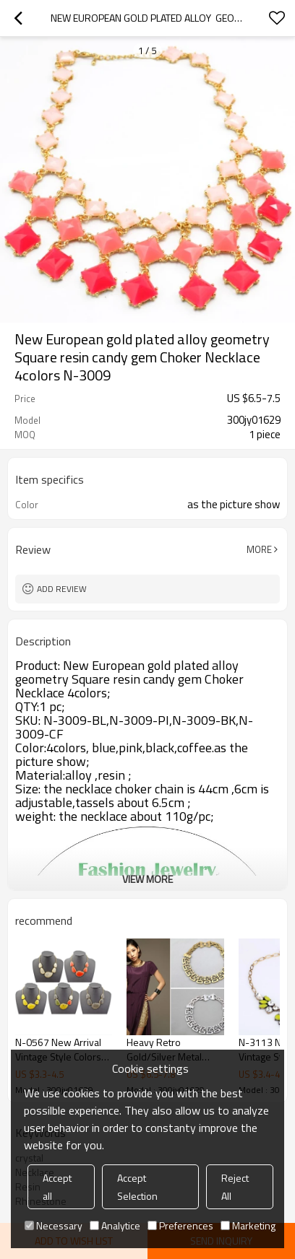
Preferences (180, 1225)
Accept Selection (137, 1186)
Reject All (235, 1186)
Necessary (53, 1225)
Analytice (115, 1225)
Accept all (57, 1186)
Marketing (248, 1225)
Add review (62, 589)
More (259, 549)
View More (147, 878)
